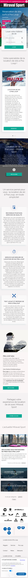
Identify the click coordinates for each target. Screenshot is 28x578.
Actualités (18, 556)
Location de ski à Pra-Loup (10, 540)
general (20, 496)
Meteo (12, 550)
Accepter (21, 574)
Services (13, 545)
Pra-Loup (14, 358)
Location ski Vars (7, 556)
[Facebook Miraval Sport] (5, 529)
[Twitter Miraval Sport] (9, 529)
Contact (5, 550)
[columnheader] (14, 42)
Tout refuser (22, 560)
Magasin (5, 545)
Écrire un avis (14, 416)
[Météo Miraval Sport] (19, 527)
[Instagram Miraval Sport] (9, 533)
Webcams (20, 550)
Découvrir (14, 174)
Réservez (14, 128)
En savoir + (13, 565)
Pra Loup (20, 545)
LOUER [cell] (14, 47)
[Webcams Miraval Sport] (23, 527)
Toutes (14, 499)
